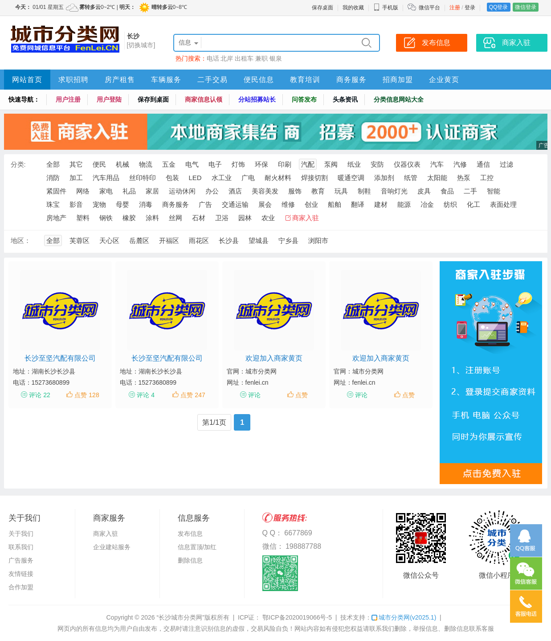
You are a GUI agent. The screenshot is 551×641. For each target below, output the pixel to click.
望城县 (259, 240)
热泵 (463, 177)
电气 (192, 164)
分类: (18, 164)
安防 (377, 164)
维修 (288, 204)
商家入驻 (305, 218)
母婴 (122, 204)
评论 (254, 395)
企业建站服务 (112, 547)
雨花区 (199, 240)
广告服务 (20, 560)
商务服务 (351, 79)
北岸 (226, 58)
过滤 (506, 164)
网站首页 (27, 79)
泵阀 (331, 164)
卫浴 (222, 218)
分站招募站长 (257, 99)
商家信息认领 (203, 99)
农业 (268, 218)
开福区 (169, 240)
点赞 (301, 395)
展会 (265, 204)
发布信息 (190, 533)
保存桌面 (322, 7)
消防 (53, 177)
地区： (21, 240)
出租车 (244, 58)
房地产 (56, 218)
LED (195, 177)
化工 (473, 204)
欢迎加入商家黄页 (273, 358)
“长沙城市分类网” (180, 617)
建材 (381, 204)
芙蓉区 (79, 240)
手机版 (385, 7)
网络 (83, 191)
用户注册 (68, 99)
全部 (53, 164)
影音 (76, 204)
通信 (483, 164)
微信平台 (429, 7)
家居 (152, 191)
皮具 (424, 191)
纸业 (354, 164)
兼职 (261, 58)
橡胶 (129, 218)
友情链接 (20, 573)
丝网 (175, 218)
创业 (311, 204)
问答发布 (304, 99)
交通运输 (235, 204)
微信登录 (525, 7)
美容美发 (265, 191)
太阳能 (437, 177)
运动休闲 (182, 191)
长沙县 (229, 240)
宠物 (99, 204)
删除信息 (190, 560)
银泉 (275, 58)
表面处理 (503, 204)
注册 (454, 7)
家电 (106, 191)
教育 (318, 191)
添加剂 (384, 177)
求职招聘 (73, 79)
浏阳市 (318, 240)
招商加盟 (398, 79)
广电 (248, 177)
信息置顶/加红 (197, 547)
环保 (261, 164)
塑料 (83, 218)
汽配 (307, 164)
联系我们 (20, 547)
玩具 (341, 191)
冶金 (427, 204)
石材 (198, 218)
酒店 (235, 191)
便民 (99, 164)
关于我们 (20, 533)
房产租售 (120, 79)
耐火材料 (278, 177)
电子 (215, 164)
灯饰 (238, 164)
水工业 (222, 177)
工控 (487, 177)
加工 (76, 177)
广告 (205, 204)
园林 (245, 218)
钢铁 (106, 218)
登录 (470, 7)
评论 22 (39, 395)
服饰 (295, 191)
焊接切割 (314, 177)
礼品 (129, 191)
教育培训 (305, 79)
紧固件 (56, 191)
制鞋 (364, 191)
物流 (145, 164)
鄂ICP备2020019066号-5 (296, 617)
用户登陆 (109, 99)
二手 (470, 191)
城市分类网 (403, 617)
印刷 (284, 164)
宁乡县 (288, 240)
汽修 (460, 164)
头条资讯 (345, 99)
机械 (122, 164)
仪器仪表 (407, 164)
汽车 (437, 164)
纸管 (410, 177)
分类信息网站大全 (399, 99)
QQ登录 (498, 7)
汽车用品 (106, 177)
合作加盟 (20, 587)
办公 (212, 191)
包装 (172, 177)
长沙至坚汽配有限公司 (60, 358)
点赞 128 (86, 395)
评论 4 (146, 395)
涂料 (152, 218)
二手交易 (212, 79)
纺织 (450, 204)
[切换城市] (141, 45)
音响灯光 (394, 191)
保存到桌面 (153, 99)
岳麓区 (139, 240)
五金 (169, 164)
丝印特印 (142, 177)
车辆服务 (166, 79)
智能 (493, 191)
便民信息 (259, 79)
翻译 (357, 204)
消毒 (145, 204)
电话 (213, 58)
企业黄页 (444, 79)
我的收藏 (353, 7)
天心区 (109, 240)
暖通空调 (351, 177)
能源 (404, 204)
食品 (447, 191)
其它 (76, 164)
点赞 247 (192, 395)
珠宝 (53, 204)
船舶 (334, 204)
